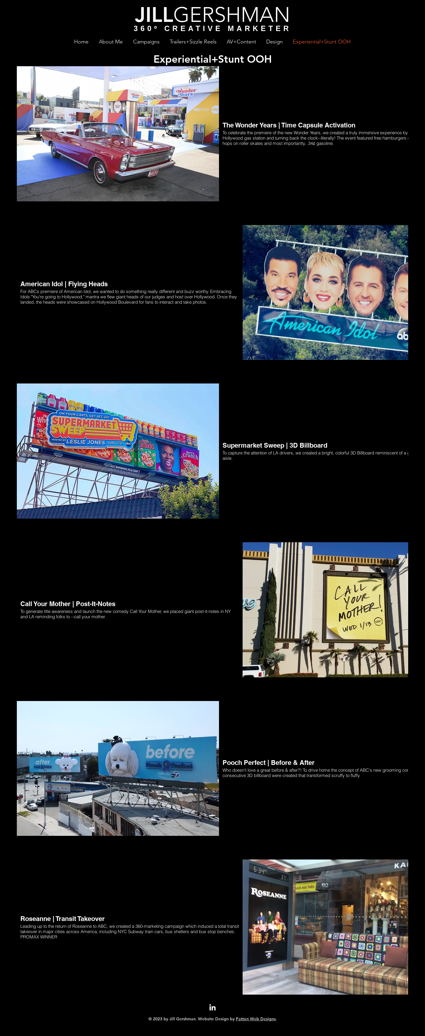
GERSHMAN (231, 14)
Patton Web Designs (256, 1019)
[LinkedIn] (212, 1008)
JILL (154, 14)
